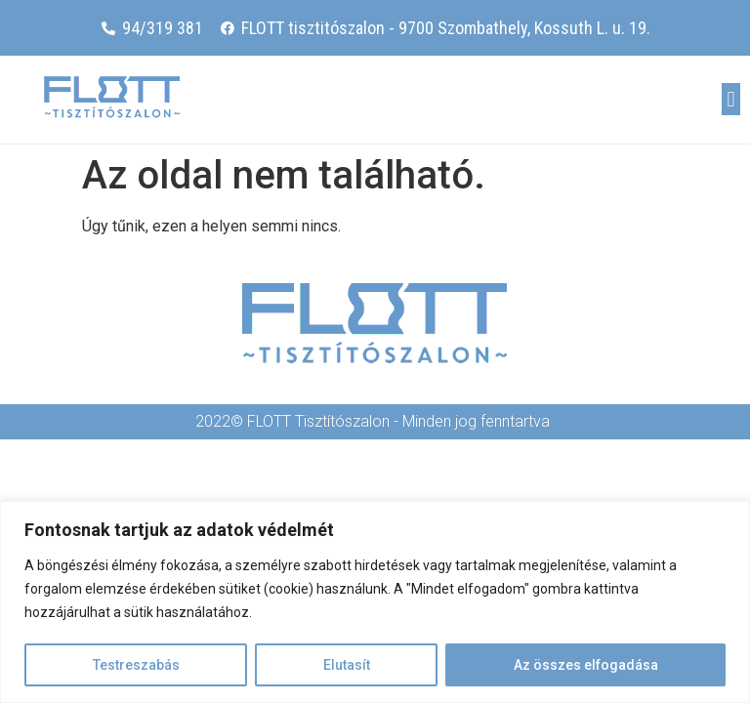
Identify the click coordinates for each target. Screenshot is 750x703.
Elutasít (346, 665)
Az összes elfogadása (586, 665)
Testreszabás (136, 665)
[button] (731, 99)
